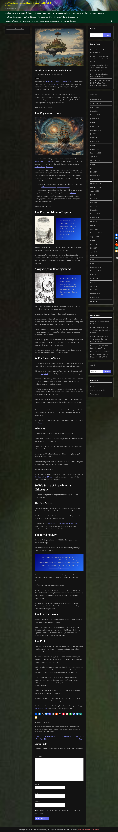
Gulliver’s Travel (55, 84)
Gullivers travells (74, 727)
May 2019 (93, 172)
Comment (39, 756)
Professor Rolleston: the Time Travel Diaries (21, 17)
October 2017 (95, 229)
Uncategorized (95, 394)
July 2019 (93, 164)
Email (37, 793)
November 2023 (95, 130)
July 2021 (93, 145)
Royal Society (66, 729)
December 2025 (95, 100)
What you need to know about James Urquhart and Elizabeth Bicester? (80, 13)
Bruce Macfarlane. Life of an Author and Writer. (22, 21)
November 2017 (95, 225)
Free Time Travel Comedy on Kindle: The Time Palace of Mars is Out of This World (100, 83)
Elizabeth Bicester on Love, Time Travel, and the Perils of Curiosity (100, 58)
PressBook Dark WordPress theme (88, 830)
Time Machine (75, 729)
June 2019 (93, 168)
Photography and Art (45, 17)
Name (37, 784)
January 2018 (94, 218)
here (40, 423)
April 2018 (93, 206)
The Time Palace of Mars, (43, 477)
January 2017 (94, 263)
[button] (36, 714)
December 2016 (95, 267)
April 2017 (93, 252)
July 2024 (93, 123)
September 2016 (96, 279)
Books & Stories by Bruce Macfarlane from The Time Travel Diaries (28, 13)
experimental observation (51, 727)
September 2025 (96, 103)
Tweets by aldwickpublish (15, 29)
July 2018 (93, 195)
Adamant (39, 727)
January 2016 (94, 298)
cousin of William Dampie (43, 161)
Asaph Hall (44, 374)
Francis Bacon (63, 727)
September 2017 (96, 233)
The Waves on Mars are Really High (58, 81)
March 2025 (94, 111)
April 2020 (93, 157)
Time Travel (38, 731)
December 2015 (95, 301)
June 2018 (93, 199)
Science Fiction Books (43, 722)
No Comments (58, 74)
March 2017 (94, 256)
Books (92, 386)
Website (37, 802)
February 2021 (95, 149)
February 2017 (95, 259)
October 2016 (95, 275)
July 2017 (93, 240)
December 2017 (95, 221)
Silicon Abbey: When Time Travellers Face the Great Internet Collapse (99, 67)
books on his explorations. (44, 167)
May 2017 (93, 248)
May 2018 (93, 202)
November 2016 (95, 271)
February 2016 (95, 294)
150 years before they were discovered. (55, 187)
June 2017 (93, 244)
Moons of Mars (57, 729)
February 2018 (95, 214)
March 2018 (94, 210)
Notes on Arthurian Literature (64, 17)
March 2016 (94, 290)
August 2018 (94, 191)
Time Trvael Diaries (48, 731)
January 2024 (94, 126)
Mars (50, 729)
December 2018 (95, 183)
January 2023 (94, 142)
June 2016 (93, 282)
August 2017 (94, 237)
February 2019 (95, 176)
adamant (73, 193)
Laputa (46, 729)
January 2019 (94, 180)
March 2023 (94, 138)
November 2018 (95, 187)
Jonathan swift (39, 729)
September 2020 (96, 153)
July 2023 (93, 134)
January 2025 (94, 119)
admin (49, 74)
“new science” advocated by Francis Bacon (62, 523)
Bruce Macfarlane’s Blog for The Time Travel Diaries (58, 21)
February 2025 (95, 115)
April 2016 (93, 286)
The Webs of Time (41, 708)
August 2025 (94, 107)
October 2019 (95, 161)
